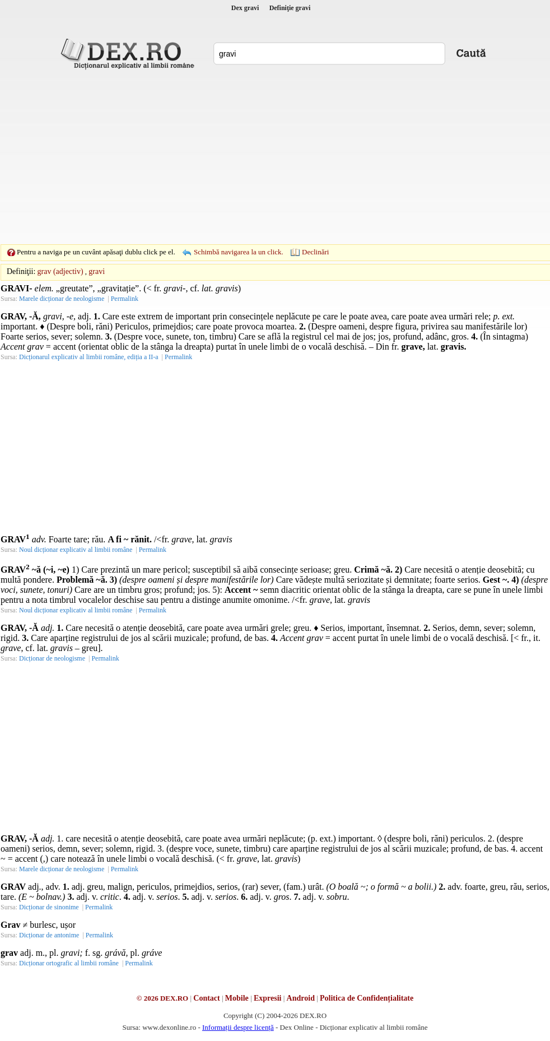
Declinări (315, 252)
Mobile (237, 998)
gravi (96, 271)
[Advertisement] (257, 156)
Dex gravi (245, 8)
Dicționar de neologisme (52, 658)
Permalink (124, 299)
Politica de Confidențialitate (366, 998)
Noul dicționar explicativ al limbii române (75, 550)
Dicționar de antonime (49, 935)
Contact (206, 998)
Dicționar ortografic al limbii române (69, 963)
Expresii (268, 998)
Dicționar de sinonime (49, 907)
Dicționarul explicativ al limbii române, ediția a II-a (89, 357)
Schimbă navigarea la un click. (238, 252)
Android (301, 998)
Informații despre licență (238, 1027)
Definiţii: (21, 271)
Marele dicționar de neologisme (61, 299)
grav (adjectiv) (60, 271)
